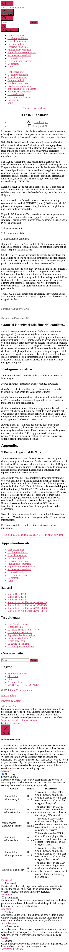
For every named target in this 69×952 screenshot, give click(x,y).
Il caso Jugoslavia (16, 641)
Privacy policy (15, 682)
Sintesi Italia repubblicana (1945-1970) (27, 602)
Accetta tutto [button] (32, 720)
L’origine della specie (18, 624)
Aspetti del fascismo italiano (22, 635)
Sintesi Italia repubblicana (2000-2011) (27, 611)
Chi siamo (13, 676)
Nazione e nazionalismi (19, 55)
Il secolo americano (17, 41)
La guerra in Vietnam (18, 643)
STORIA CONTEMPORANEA (23, 685)
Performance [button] (7, 894)
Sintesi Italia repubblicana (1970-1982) (27, 605)
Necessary (10, 774)
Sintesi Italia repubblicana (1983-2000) (27, 608)
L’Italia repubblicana (18, 38)
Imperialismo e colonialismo (22, 52)
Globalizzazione (16, 35)
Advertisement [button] (8, 923)
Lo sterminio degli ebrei (20, 632)
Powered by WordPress (13, 700)
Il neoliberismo (15, 626)
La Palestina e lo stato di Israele (23, 629)
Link (10, 679)
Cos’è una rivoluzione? (19, 638)
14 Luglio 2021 (39, 126)
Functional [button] (6, 880)
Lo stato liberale (16, 58)
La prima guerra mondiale (21, 646)
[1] (3, 525)
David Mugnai (41, 122)
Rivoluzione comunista (19, 49)
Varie (10, 66)
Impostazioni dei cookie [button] (13, 720)
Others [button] (4, 937)
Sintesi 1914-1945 (17, 599)
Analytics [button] (6, 909)
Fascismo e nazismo (18, 47)
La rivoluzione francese (19, 61)
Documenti (13, 63)
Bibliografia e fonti (17, 673)
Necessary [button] (6, 771)
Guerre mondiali (16, 44)
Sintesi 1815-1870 (17, 594)
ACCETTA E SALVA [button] (12, 949)
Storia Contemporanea (12, 7)
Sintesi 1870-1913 (17, 596)
